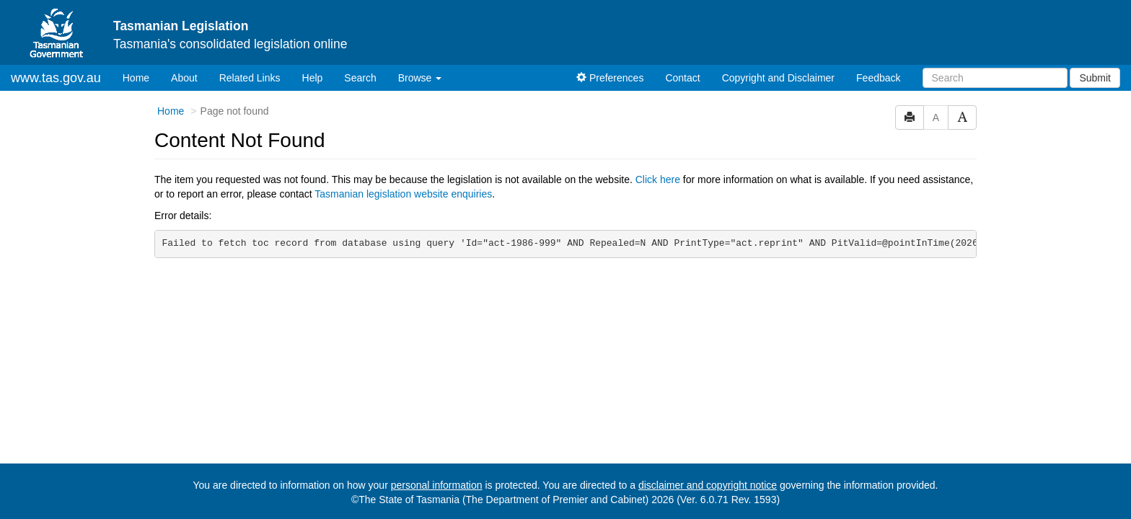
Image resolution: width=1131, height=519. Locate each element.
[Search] (995, 78)
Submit (1095, 78)
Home (141, 77)
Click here (657, 179)
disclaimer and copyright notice (707, 485)
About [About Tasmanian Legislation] (184, 78)
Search (360, 78)
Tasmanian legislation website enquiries (403, 194)
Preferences (609, 78)
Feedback (878, 78)
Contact (682, 78)
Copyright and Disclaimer (778, 78)
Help (312, 78)
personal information (437, 485)
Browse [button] (420, 78)
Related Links (250, 78)
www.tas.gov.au (56, 78)
